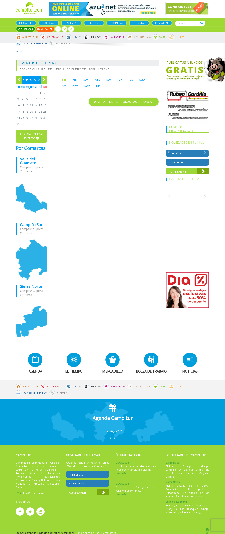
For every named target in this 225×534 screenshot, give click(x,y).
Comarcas (116, 23)
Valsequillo (172, 512)
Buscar (201, 23)
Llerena (190, 473)
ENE (64, 79)
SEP (64, 86)
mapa (31, 198)
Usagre (170, 476)
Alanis (169, 485)
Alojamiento (30, 37)
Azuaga (187, 466)
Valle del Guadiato (28, 161)
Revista (139, 23)
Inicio (19, 51)
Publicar (25, 29)
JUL (131, 79)
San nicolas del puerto (189, 496)
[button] (110, 438)
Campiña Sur (31, 224)
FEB (75, 79)
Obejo (205, 509)
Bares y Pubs (117, 37)
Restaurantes (54, 37)
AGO (142, 79)
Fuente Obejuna (194, 505)
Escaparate (63, 43)
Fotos (94, 23)
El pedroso (198, 489)
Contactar (162, 23)
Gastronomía (142, 37)
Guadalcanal (173, 493)
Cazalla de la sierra (193, 485)
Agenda (71, 23)
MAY (108, 79)
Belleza (179, 37)
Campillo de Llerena (179, 469)
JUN (120, 79)
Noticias (49, 23)
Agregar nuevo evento (31, 136)
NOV (87, 86)
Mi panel (45, 29)
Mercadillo (26, 23)
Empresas (95, 37)
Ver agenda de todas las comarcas (123, 102)
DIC (98, 86)
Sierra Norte (31, 286)
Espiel (179, 505)
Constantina (173, 489)
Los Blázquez (189, 509)
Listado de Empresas (34, 43)
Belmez (170, 505)
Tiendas (76, 37)
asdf (112, 425)
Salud (162, 37)
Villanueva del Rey (190, 512)
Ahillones (171, 466)
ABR (97, 79)
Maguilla (204, 473)
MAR (85, 79)
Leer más (121, 473)
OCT (75, 86)
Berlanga (203, 466)
